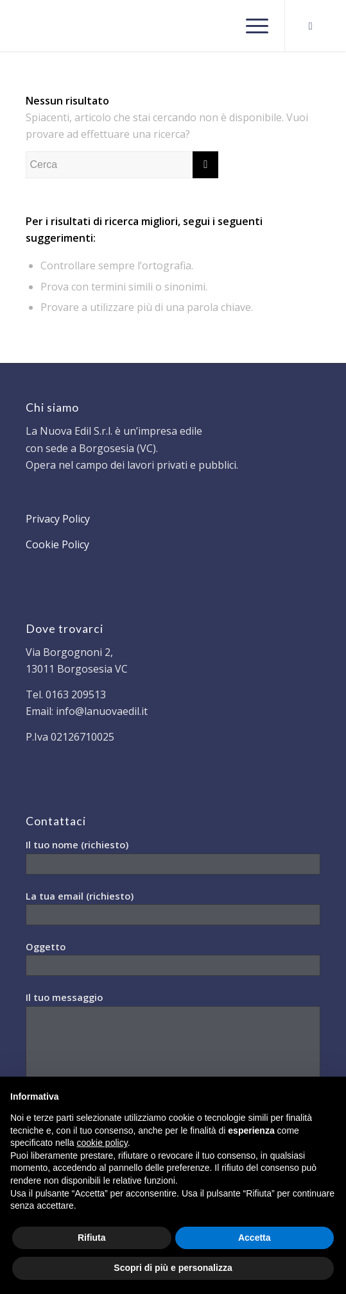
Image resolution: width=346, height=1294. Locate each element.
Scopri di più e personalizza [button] (173, 1268)
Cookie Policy (57, 544)
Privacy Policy (58, 519)
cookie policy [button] (102, 1143)
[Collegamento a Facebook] (310, 26)
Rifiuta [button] (92, 1237)
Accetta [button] (254, 1237)
